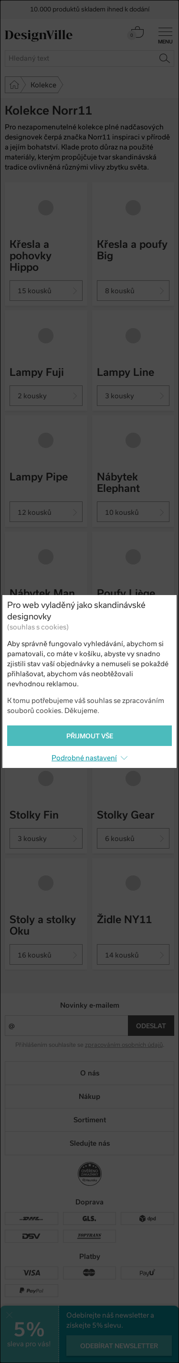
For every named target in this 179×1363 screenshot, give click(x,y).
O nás (89, 1073)
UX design (60, 1344)
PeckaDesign (90, 1351)
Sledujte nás (90, 1143)
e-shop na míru (103, 1344)
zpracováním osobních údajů (124, 1045)
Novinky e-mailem (89, 1005)
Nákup (89, 1096)
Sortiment (90, 1120)
